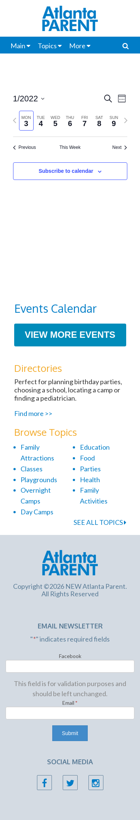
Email (70, 703)
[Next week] (125, 120)
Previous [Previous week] (24, 147)
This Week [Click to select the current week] (69, 147)
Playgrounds (39, 479)
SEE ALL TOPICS (100, 522)
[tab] (26, 121)
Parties (90, 469)
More (77, 46)
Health (90, 479)
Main (17, 46)
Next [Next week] (119, 147)
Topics (47, 46)
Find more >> (33, 413)
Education (95, 447)
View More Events (70, 335)
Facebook (70, 656)
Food (87, 458)
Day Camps (37, 512)
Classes (32, 469)
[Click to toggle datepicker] (28, 98)
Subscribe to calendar (65, 171)
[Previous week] (14, 120)
